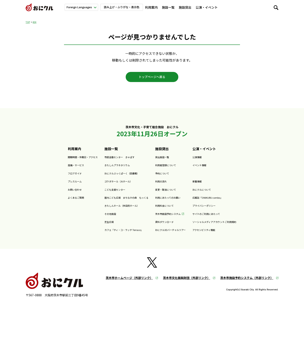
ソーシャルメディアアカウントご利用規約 (238, 225)
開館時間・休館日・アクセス (56, 160)
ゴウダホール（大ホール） (104, 184)
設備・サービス (46, 168)
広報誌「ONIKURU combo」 (228, 201)
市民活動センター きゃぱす (106, 160)
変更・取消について (170, 192)
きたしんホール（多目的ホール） (109, 209)
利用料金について (168, 209)
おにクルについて (254, 7)
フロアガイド (44, 176)
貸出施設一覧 (165, 160)
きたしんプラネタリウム (102, 168)
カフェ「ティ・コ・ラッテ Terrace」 (112, 233)
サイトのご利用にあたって (226, 217)
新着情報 (230, 7)
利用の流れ (163, 184)
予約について (165, 176)
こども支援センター (99, 192)
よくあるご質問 (46, 201)
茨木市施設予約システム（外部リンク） (246, 282)
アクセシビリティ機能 (223, 233)
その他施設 (92, 217)
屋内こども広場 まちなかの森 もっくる (116, 201)
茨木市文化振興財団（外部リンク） (186, 282)
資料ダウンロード (168, 225)
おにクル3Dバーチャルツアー (177, 233)
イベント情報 (216, 168)
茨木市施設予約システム (173, 217)
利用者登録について (170, 168)
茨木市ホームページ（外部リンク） (129, 282)
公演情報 (213, 160)
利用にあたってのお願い (173, 201)
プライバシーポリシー (223, 209)
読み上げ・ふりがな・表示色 (124, 7)
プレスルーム (44, 184)
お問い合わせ (44, 192)
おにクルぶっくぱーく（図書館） (109, 176)
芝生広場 (91, 225)
